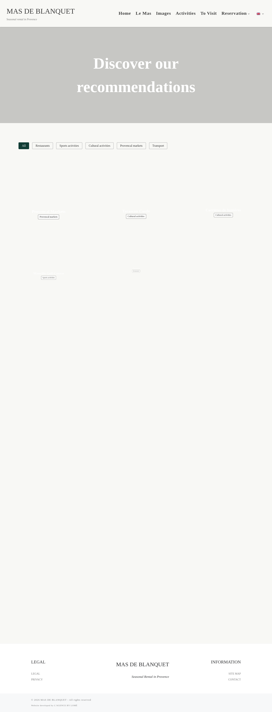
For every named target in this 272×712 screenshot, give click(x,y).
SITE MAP (235, 673)
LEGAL (35, 673)
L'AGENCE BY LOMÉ (65, 705)
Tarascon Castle (136, 201)
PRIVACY (37, 679)
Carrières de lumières (223, 195)
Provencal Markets (48, 206)
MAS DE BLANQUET (54, 699)
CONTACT (234, 679)
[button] (24, 145)
